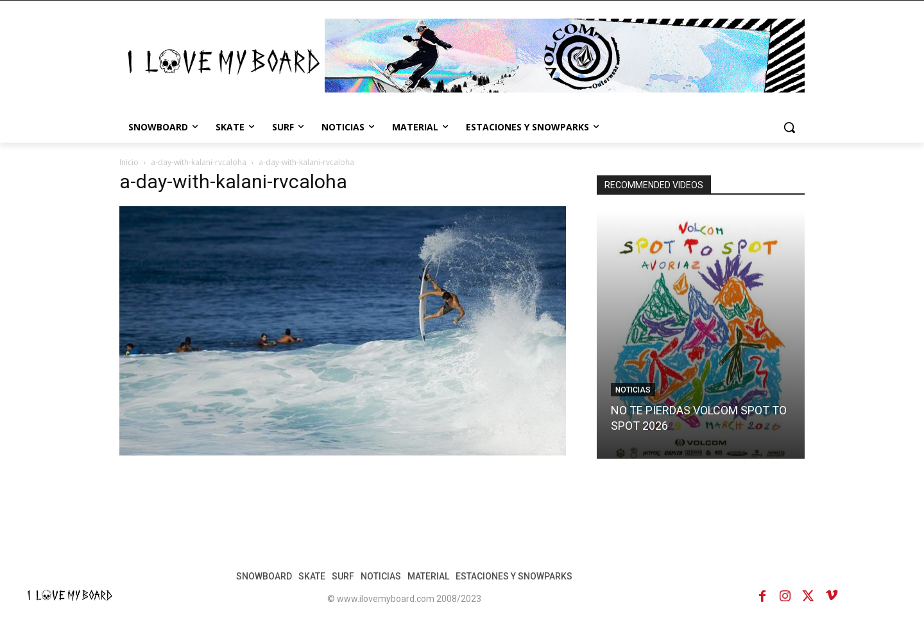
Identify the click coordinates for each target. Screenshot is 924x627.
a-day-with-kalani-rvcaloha (198, 162)
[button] (789, 127)
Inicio (129, 162)
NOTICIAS (633, 389)
